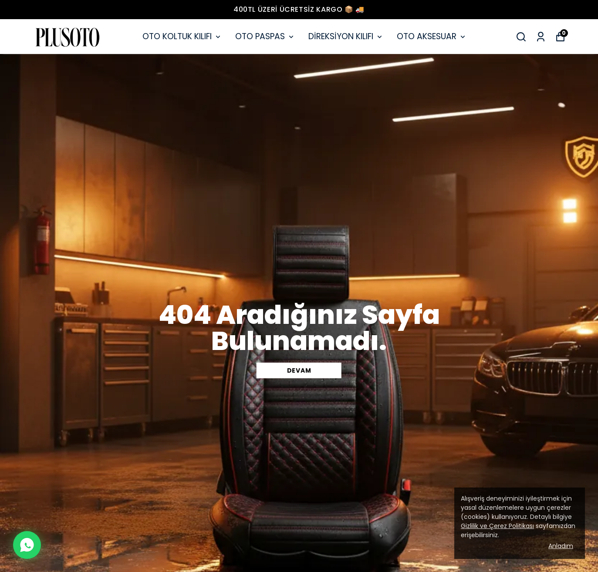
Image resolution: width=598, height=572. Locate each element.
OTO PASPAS (265, 36)
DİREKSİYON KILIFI (346, 36)
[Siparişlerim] (540, 36)
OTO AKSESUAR (432, 36)
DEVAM (299, 370)
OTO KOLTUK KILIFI (182, 36)
